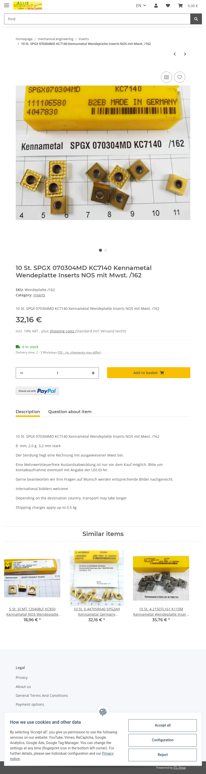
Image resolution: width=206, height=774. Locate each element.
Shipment (24, 713)
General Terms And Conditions (42, 695)
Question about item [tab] (70, 411)
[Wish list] (168, 6)
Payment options (30, 704)
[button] (156, 6)
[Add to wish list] (179, 77)
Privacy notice (30, 759)
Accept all (160, 725)
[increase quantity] (93, 372)
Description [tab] (28, 411)
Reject (160, 755)
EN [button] (138, 5)
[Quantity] (57, 372)
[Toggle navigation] (6, 3)
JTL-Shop (180, 767)
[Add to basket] (148, 372)
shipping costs (62, 331)
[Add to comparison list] (166, 77)
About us (23, 686)
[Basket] (188, 6)
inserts (39, 295)
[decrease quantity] (21, 372)
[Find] (97, 18)
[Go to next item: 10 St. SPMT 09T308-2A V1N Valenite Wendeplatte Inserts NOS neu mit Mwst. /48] (185, 53)
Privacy (22, 677)
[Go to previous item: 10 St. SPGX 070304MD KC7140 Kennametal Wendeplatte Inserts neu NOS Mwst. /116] (174, 53)
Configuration (160, 740)
